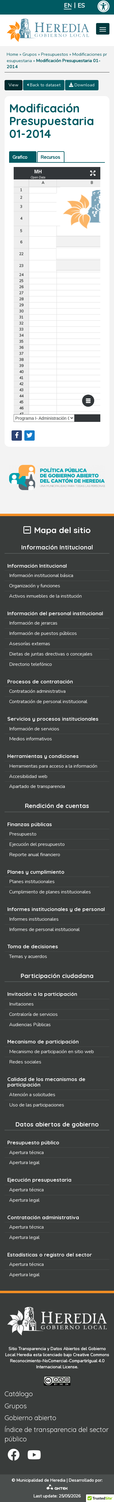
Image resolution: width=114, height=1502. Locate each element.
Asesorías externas (29, 643)
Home (12, 54)
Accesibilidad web (28, 776)
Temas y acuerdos (28, 956)
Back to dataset (43, 85)
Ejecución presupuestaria (39, 1180)
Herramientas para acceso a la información (53, 766)
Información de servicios (34, 729)
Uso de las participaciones (36, 1105)
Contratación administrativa (37, 691)
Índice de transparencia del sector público (57, 1434)
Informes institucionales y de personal (56, 909)
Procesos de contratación (40, 681)
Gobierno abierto (30, 1418)
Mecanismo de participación (43, 1041)
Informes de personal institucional (44, 929)
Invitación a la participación (42, 994)
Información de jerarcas (33, 623)
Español (81, 6)
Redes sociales (25, 1062)
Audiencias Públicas (30, 1024)
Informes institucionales (34, 919)
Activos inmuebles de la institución (45, 596)
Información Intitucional (37, 565)
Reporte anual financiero (34, 854)
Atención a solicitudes (32, 1094)
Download (82, 85)
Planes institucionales (32, 881)
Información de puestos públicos (43, 633)
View (14, 85)
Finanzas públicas (29, 824)
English (67, 6)
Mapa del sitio (57, 530)
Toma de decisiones (32, 946)
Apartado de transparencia (37, 786)
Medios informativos (30, 739)
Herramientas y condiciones (43, 756)
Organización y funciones (34, 585)
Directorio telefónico (30, 664)
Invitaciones (21, 1004)
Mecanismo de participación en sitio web (51, 1051)
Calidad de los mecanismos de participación (46, 1082)
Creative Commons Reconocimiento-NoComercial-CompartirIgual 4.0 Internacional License (59, 1361)
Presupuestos (54, 54)
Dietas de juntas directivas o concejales (50, 654)
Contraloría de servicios (33, 1014)
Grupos (29, 54)
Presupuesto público (33, 1142)
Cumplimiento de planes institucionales (50, 892)
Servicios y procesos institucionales (52, 719)
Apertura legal (24, 1162)
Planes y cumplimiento (35, 872)
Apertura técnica (26, 1152)
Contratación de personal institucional (48, 701)
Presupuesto (22, 834)
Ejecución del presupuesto (37, 844)
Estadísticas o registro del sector (49, 1254)
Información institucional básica (41, 575)
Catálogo (19, 1394)
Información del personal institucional (55, 613)
